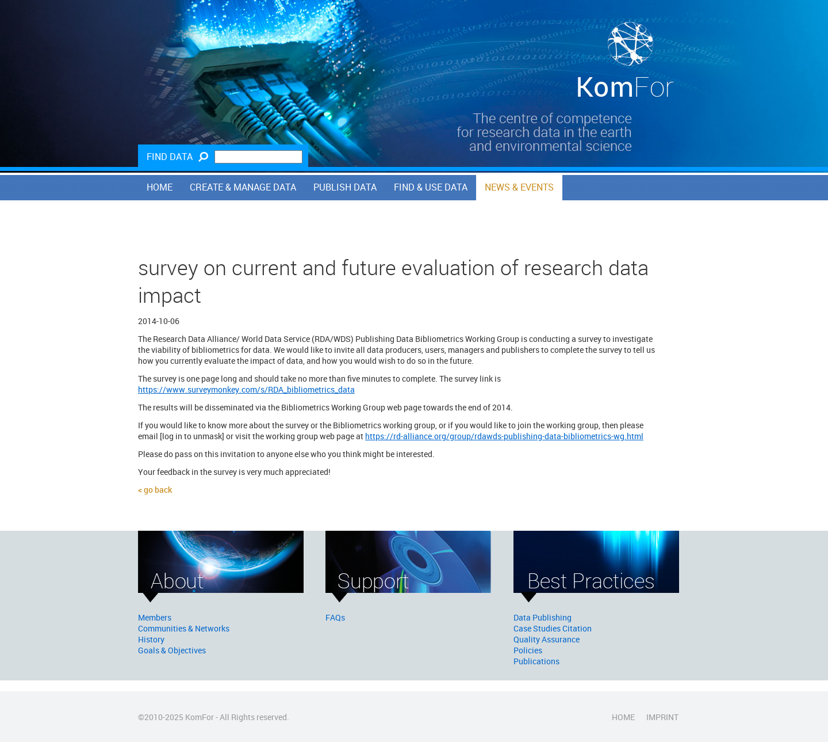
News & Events (519, 187)
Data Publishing (542, 617)
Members (154, 617)
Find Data (170, 156)
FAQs (335, 617)
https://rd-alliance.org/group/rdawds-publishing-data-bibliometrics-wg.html (504, 436)
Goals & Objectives (172, 650)
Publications (536, 661)
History (151, 639)
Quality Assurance (546, 639)
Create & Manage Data (243, 187)
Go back (158, 489)
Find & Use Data (430, 187)
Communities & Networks (183, 628)
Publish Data (345, 187)
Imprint (662, 716)
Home (159, 187)
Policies (527, 650)
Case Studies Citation (552, 628)
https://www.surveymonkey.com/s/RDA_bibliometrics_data (246, 389)
